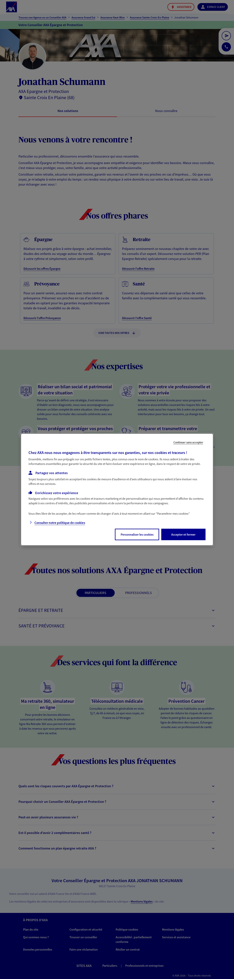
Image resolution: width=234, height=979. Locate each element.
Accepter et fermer (183, 534)
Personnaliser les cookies (137, 534)
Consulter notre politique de (59, 523)
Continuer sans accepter (188, 442)
